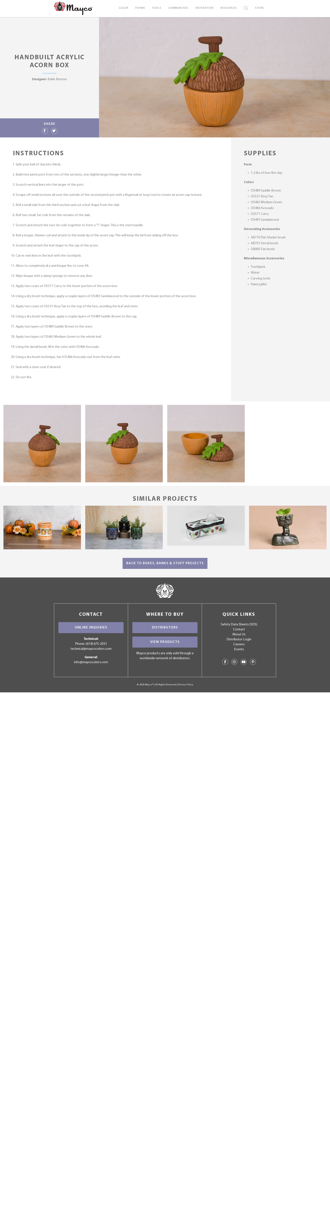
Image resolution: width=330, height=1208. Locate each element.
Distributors (165, 627)
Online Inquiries (91, 627)
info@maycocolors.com (91, 662)
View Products (165, 642)
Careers (239, 644)
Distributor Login (239, 639)
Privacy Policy (185, 684)
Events (239, 649)
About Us (239, 634)
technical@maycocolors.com (91, 649)
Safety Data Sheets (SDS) (239, 624)
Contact (239, 629)
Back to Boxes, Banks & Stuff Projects (165, 563)
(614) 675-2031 (96, 644)
